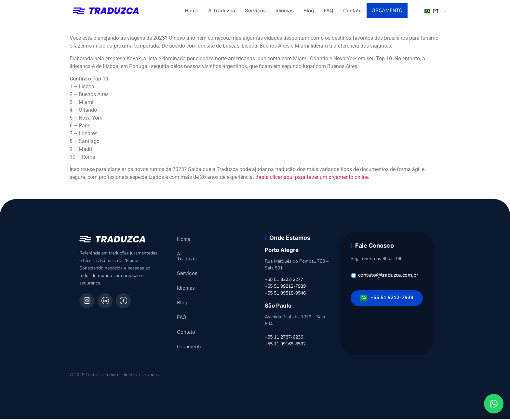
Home (191, 10)
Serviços (255, 10)
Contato (352, 10)
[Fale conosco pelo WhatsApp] (493, 403)
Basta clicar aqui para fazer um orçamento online (312, 178)
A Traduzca (221, 10)
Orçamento (387, 11)
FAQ (328, 10)
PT (431, 12)
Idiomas (284, 10)
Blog (308, 10)
